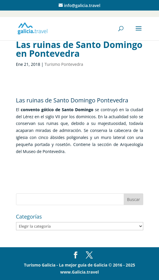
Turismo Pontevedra (64, 64)
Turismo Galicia (39, 265)
